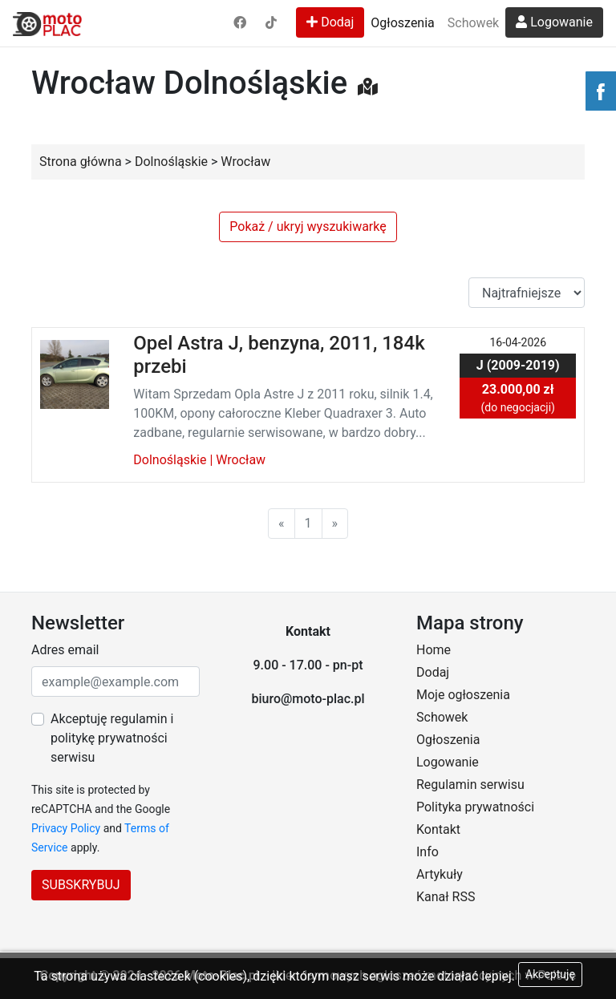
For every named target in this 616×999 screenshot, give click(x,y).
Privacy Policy (65, 828)
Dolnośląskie (169, 459)
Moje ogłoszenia (463, 694)
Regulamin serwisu (470, 784)
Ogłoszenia (402, 22)
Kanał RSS (445, 896)
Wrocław (240, 459)
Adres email (65, 649)
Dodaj (330, 22)
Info (427, 851)
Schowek (473, 22)
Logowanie (554, 22)
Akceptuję (550, 974)
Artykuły (439, 874)
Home (433, 649)
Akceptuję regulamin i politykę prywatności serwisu (112, 738)
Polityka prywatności (475, 807)
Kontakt (438, 829)
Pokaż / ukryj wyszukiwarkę (307, 226)
